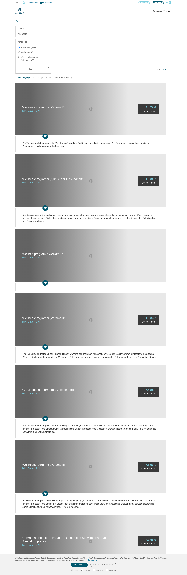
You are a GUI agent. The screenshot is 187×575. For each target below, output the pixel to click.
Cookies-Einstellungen (66, 545)
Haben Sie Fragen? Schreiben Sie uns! (111, 552)
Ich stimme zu (79, 565)
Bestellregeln (62, 550)
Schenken (132, 198)
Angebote (22, 34)
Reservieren (152, 76)
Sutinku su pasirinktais (103, 565)
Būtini (74, 570)
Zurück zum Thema (161, 11)
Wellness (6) (25, 52)
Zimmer (21, 28)
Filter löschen (33, 69)
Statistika (85, 570)
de (18, 3)
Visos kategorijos (28, 47)
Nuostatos (98, 570)
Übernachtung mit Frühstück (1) (28, 58)
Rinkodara (111, 570)
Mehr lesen (92, 560)
